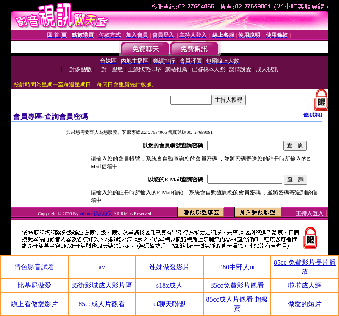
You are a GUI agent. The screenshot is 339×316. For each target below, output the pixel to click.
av (102, 267)
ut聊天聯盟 (169, 304)
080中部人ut (237, 267)
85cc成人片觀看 (101, 304)
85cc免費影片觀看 (237, 285)
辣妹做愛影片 (169, 267)
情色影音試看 (34, 267)
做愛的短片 (305, 304)
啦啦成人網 (305, 285)
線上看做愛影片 (34, 304)
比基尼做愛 (34, 285)
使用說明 (312, 114)
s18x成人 (169, 285)
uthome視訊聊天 (97, 213)
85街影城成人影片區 (101, 285)
